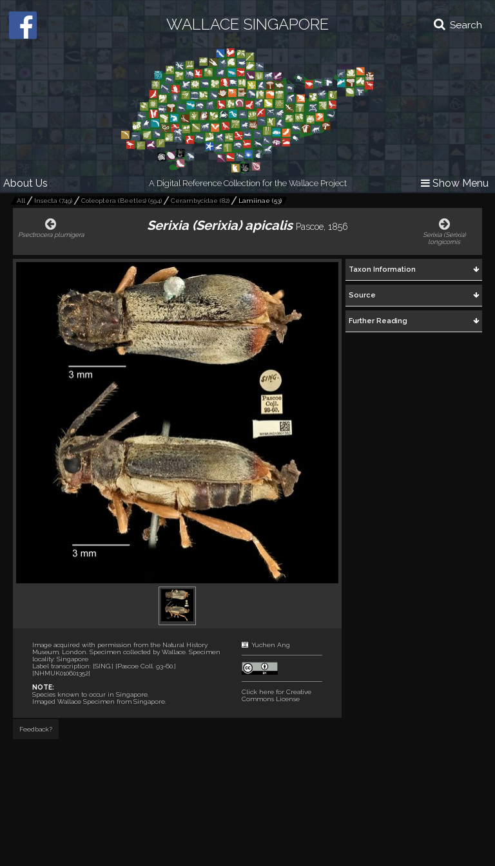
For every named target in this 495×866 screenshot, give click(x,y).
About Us (25, 183)
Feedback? (35, 729)
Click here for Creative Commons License (276, 695)
